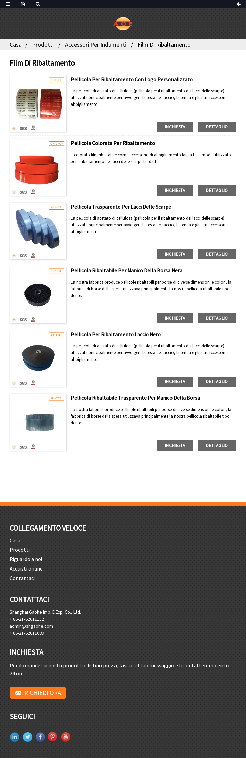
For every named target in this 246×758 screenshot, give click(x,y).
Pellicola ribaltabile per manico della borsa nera (126, 270)
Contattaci (22, 578)
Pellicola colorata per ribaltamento (113, 143)
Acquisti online (26, 568)
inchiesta (175, 127)
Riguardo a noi (26, 559)
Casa (16, 44)
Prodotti (43, 44)
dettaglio (217, 127)
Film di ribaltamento (164, 44)
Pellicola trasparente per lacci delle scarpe (121, 206)
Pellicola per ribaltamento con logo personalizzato (132, 79)
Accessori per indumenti (95, 44)
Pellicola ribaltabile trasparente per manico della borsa (135, 397)
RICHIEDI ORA (42, 693)
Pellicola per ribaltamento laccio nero (116, 334)
